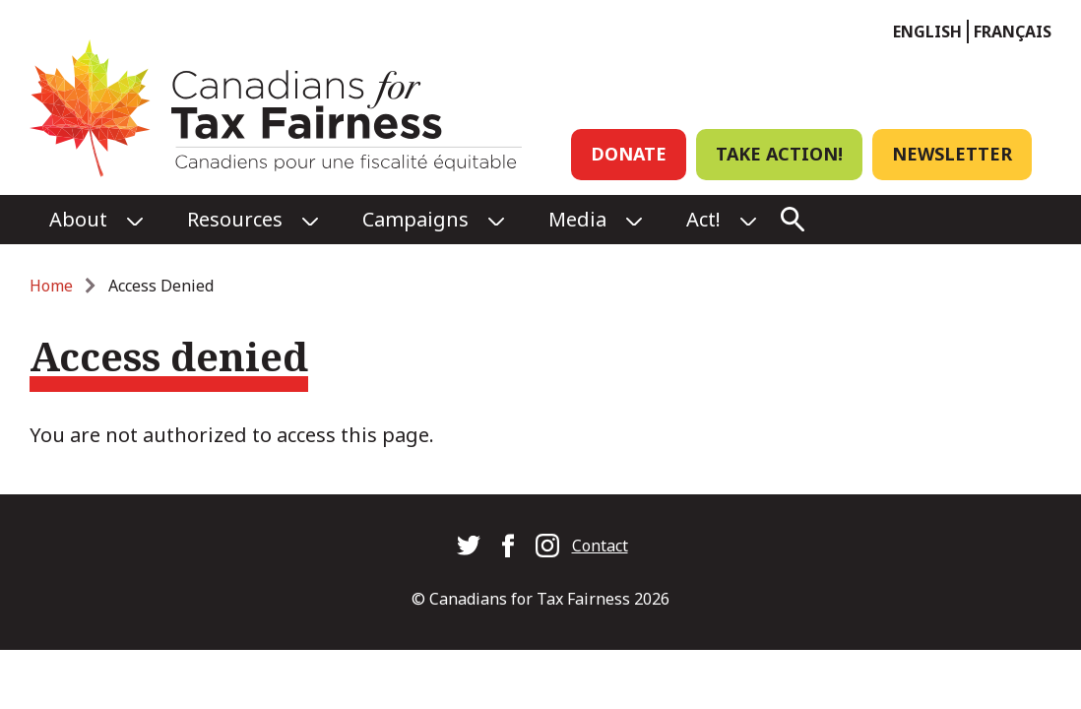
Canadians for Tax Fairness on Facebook (508, 545)
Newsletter (952, 153)
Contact (600, 545)
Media (577, 219)
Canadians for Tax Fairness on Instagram (547, 545)
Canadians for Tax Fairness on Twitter (468, 545)
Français (1012, 31)
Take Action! (779, 153)
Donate (629, 153)
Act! (703, 219)
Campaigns (415, 219)
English (927, 31)
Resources (235, 219)
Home (51, 285)
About (78, 219)
